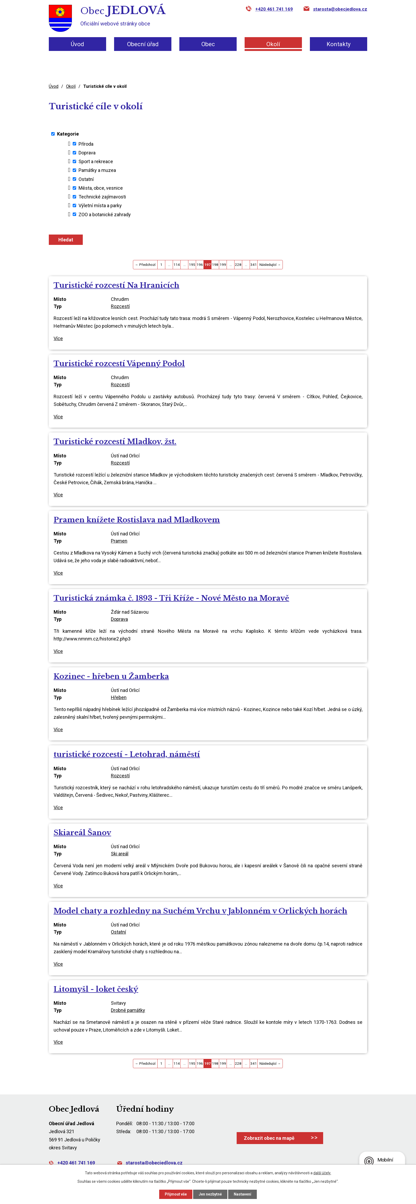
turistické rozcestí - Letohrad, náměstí (127, 754)
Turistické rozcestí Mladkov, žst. (115, 441)
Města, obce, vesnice (101, 188)
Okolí (273, 44)
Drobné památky (128, 1010)
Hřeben (119, 697)
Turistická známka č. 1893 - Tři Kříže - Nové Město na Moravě (171, 598)
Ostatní (86, 179)
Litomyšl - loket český (96, 989)
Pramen (119, 541)
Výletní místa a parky (100, 205)
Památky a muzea (97, 170)
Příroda (86, 143)
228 (238, 264)
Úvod (77, 44)
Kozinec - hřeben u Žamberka (111, 676)
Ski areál (119, 853)
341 (253, 264)
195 (192, 264)
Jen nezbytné (210, 1194)
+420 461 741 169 (274, 9)
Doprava (87, 152)
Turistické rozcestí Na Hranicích (116, 285)
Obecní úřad (143, 44)
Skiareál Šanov (82, 832)
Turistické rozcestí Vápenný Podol (119, 363)
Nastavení (242, 1194)
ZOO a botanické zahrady (105, 214)
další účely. (322, 1173)
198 (215, 264)
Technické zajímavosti (102, 197)
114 (177, 264)
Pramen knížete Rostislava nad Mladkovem (137, 520)
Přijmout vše (176, 1194)
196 (200, 264)
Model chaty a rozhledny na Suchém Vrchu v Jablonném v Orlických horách (200, 911)
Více (58, 338)
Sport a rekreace (96, 161)
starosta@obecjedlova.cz (340, 9)
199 (223, 264)
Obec (208, 44)
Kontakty (338, 44)
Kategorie (68, 134)
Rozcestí (120, 306)
